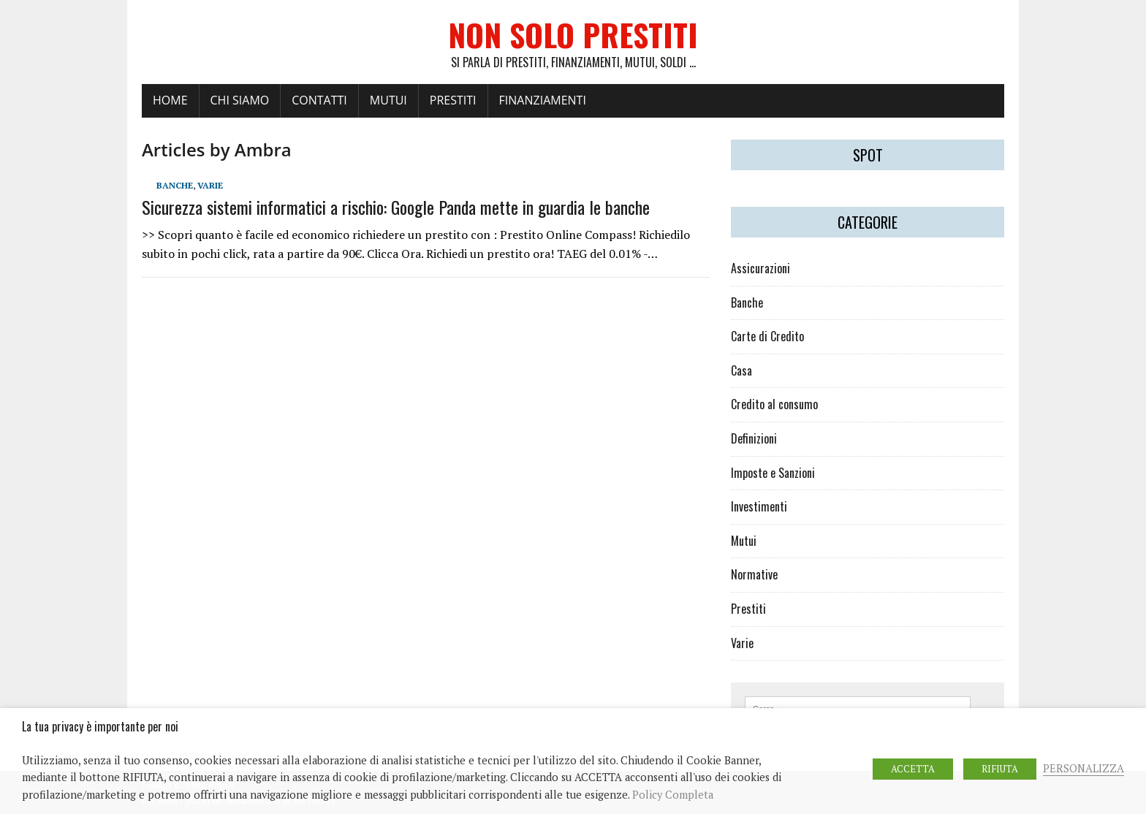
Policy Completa (672, 795)
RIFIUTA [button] (1000, 768)
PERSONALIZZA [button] (1083, 768)
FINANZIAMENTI (542, 100)
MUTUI (388, 100)
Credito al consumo (774, 404)
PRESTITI (453, 100)
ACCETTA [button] (913, 768)
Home (170, 100)
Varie (210, 185)
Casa (741, 370)
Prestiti (748, 608)
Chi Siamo (240, 100)
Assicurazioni (760, 268)
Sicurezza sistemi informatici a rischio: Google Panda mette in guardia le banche (396, 207)
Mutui (743, 540)
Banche (174, 185)
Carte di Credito (767, 336)
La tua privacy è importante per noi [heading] (100, 726)
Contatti (319, 100)
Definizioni (754, 438)
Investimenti (759, 506)
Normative (754, 574)
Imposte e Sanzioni (773, 473)
